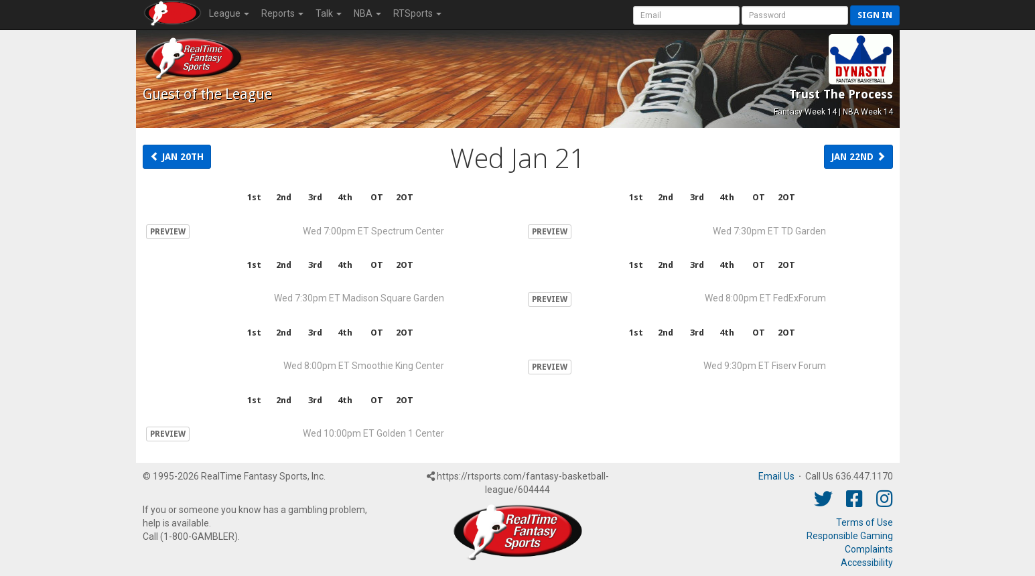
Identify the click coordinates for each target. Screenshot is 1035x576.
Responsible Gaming (850, 535)
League (229, 13)
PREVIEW (168, 231)
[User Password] (795, 15)
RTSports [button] (417, 13)
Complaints (869, 549)
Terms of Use (864, 522)
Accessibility (867, 562)
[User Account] (686, 15)
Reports (282, 13)
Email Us (776, 476)
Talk (329, 13)
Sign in (874, 15)
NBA (367, 13)
